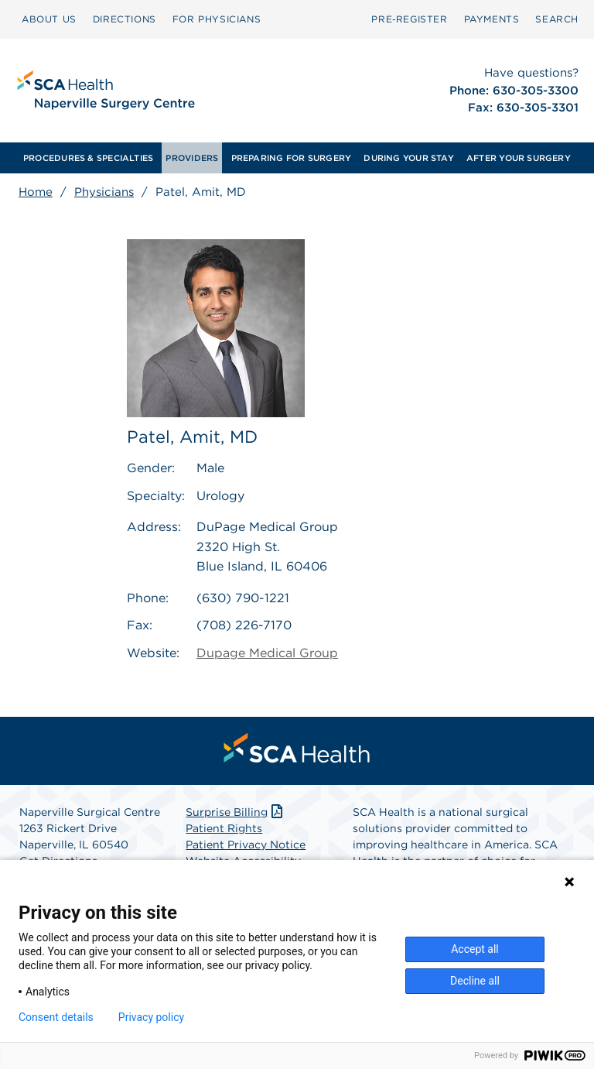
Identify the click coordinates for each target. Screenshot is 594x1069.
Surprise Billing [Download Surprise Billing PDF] (235, 812)
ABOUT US (49, 19)
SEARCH (557, 19)
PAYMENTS (492, 19)
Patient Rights (224, 828)
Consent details (56, 1017)
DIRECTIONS (124, 19)
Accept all (475, 949)
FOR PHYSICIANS (216, 19)
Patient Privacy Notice (246, 844)
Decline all (475, 981)
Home (36, 192)
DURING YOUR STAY (409, 157)
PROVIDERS (192, 157)
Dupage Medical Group (267, 653)
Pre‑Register (409, 19)
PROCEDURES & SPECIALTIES (88, 157)
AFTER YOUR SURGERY (518, 157)
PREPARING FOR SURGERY (291, 157)
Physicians (104, 192)
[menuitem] (49, 19)
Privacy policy (151, 1017)
